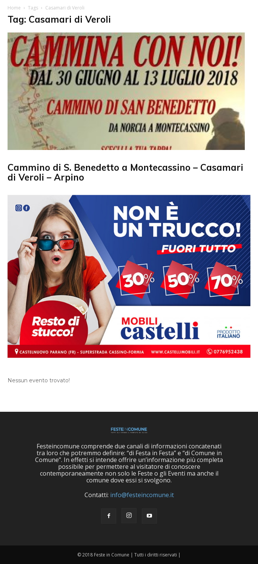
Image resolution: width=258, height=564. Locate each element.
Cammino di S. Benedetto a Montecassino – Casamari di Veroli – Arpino (125, 172)
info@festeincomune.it (142, 495)
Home (14, 8)
